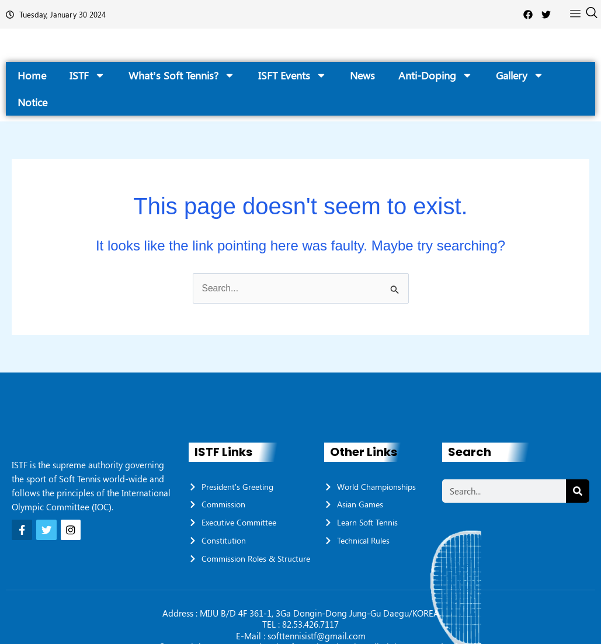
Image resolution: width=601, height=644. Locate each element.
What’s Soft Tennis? (181, 75)
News (362, 75)
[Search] (577, 491)
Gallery (520, 75)
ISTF (87, 75)
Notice (32, 102)
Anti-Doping (435, 75)
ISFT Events (292, 75)
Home (32, 75)
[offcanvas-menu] (575, 14)
